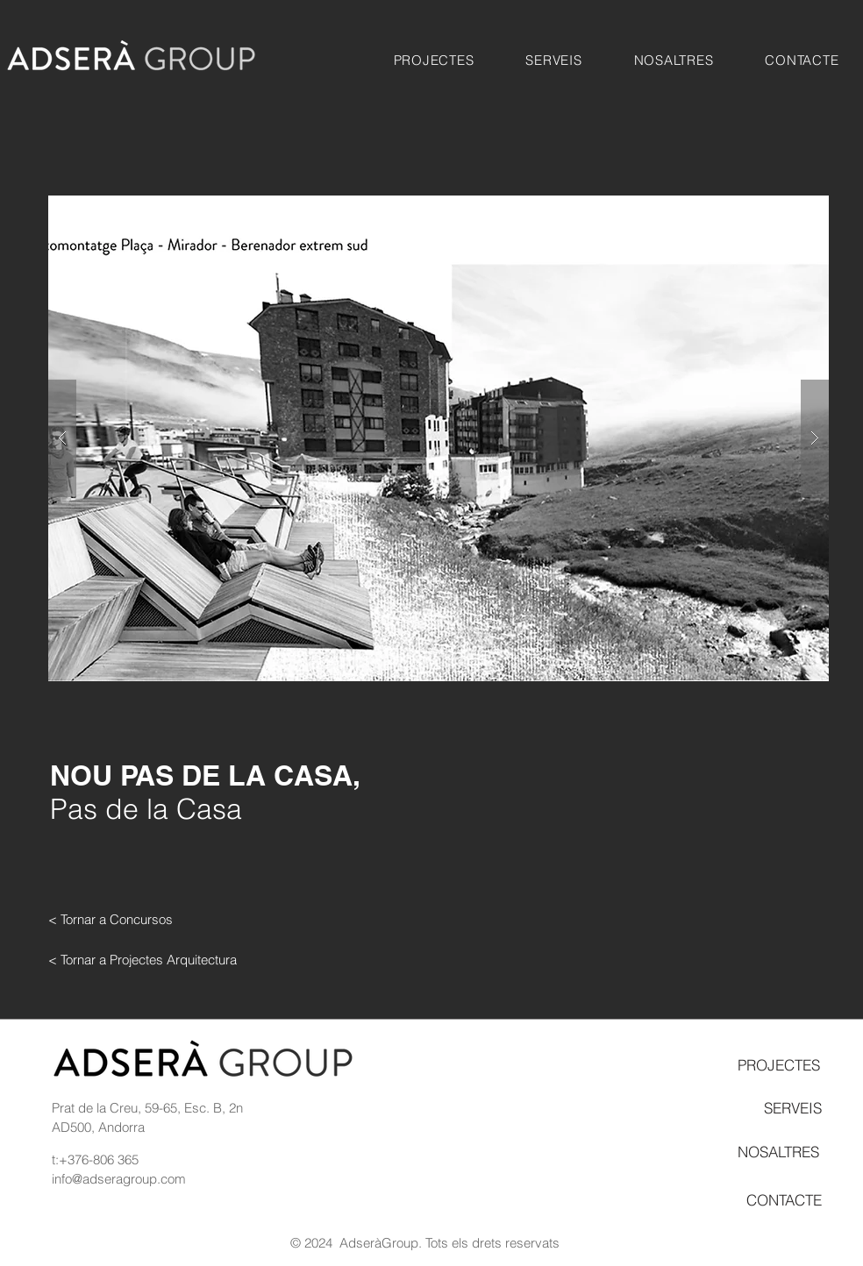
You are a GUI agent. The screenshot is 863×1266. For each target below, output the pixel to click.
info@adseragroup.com (119, 1178)
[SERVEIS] (793, 1108)
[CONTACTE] (784, 1199)
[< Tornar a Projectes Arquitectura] (142, 959)
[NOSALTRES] (778, 1151)
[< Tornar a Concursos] (110, 918)
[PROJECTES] (779, 1064)
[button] (433, 60)
